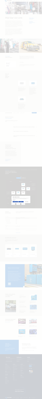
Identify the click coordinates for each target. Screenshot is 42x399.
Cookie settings (26, 201)
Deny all (21, 201)
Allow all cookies (15, 201)
